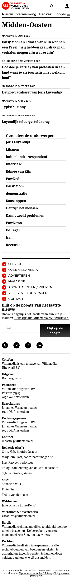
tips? (19, 448)
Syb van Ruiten (12, 473)
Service (15, 264)
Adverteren (19, 275)
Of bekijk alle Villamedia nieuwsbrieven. (41, 318)
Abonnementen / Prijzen (30, 287)
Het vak (45, 14)
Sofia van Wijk (11, 484)
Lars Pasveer (10, 462)
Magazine (16, 281)
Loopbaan (63, 14)
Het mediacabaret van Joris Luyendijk (32, 92)
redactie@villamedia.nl (17, 441)
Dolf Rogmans (11, 378)
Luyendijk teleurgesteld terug (26, 121)
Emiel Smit (9, 489)
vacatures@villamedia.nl (18, 516)
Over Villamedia (23, 270)
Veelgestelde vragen (27, 293)
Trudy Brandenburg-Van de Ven (22, 468)
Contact (15, 299)
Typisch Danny (14, 107)
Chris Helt (8, 452)
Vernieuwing (26, 14)
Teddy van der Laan (15, 495)
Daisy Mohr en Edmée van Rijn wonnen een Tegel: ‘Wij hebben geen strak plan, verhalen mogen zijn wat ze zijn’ (33, 47)
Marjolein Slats (12, 457)
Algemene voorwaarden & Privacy (35, 573)
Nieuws (7, 14)
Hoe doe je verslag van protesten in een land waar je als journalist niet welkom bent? (33, 72)
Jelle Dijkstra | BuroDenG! (19, 505)
